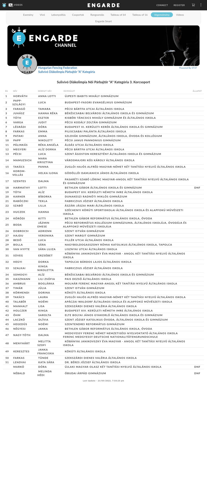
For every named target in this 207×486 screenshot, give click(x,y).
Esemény (28, 14)
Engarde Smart (103, 21)
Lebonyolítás (58, 14)
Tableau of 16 (140, 14)
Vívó (42, 14)
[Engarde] (4, 5)
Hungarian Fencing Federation (57, 67)
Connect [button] (162, 5)
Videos (180, 14)
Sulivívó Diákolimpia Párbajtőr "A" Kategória (66, 72)
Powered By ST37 (188, 67)
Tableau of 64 (118, 14)
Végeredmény (162, 14)
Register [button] (179, 5)
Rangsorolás (97, 14)
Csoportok (78, 14)
